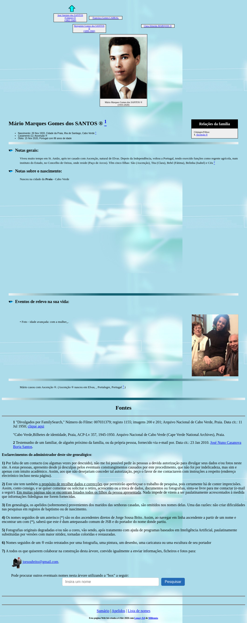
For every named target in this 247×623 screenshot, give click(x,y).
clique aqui (36, 426)
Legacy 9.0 (139, 618)
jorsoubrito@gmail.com (34, 562)
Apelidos (118, 611)
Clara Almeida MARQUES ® (158, 26)
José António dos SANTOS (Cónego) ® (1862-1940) (70, 18)
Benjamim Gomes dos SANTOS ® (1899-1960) (89, 28)
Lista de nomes (139, 611)
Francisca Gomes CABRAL (106, 18)
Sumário (103, 611)
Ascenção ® (202, 134)
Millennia (153, 618)
